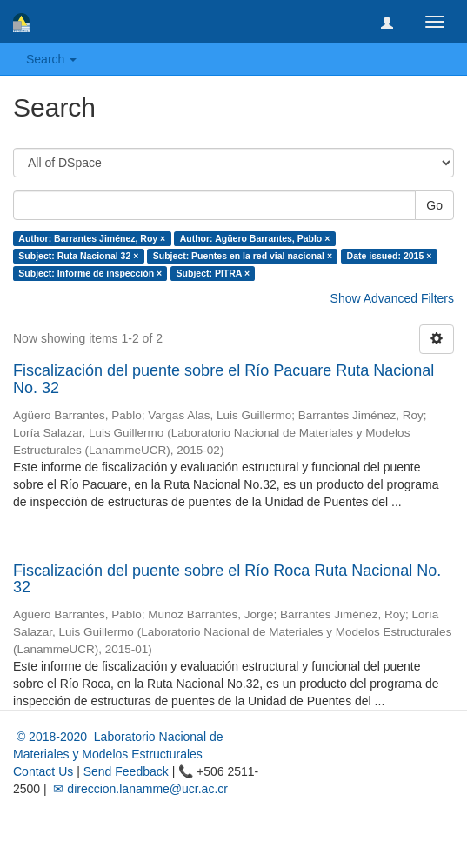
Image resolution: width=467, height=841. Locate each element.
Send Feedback (126, 771)
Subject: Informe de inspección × (90, 273)
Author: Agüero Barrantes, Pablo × (255, 238)
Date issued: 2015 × (389, 255)
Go (434, 205)
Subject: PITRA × (213, 273)
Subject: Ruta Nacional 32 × (78, 255)
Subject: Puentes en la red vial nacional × (242, 255)
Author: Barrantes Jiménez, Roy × (91, 238)
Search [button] (51, 59)
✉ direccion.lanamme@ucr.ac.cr (139, 789)
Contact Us (43, 771)
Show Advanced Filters (392, 298)
